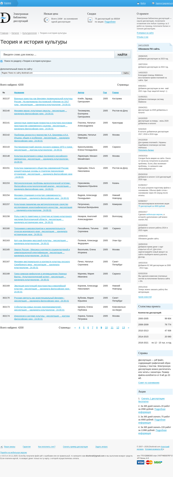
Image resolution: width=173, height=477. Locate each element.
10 (106, 327)
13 (123, 327)
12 (117, 327)
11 (112, 327)
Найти (122, 54)
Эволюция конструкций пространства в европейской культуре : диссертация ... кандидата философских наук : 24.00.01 (42, 289)
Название (19, 92)
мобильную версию (154, 214)
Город (115, 92)
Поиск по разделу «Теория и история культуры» (25, 61)
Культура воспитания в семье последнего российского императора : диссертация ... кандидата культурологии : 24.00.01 (41, 159)
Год (105, 92)
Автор (81, 92)
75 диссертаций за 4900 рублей (151, 206)
